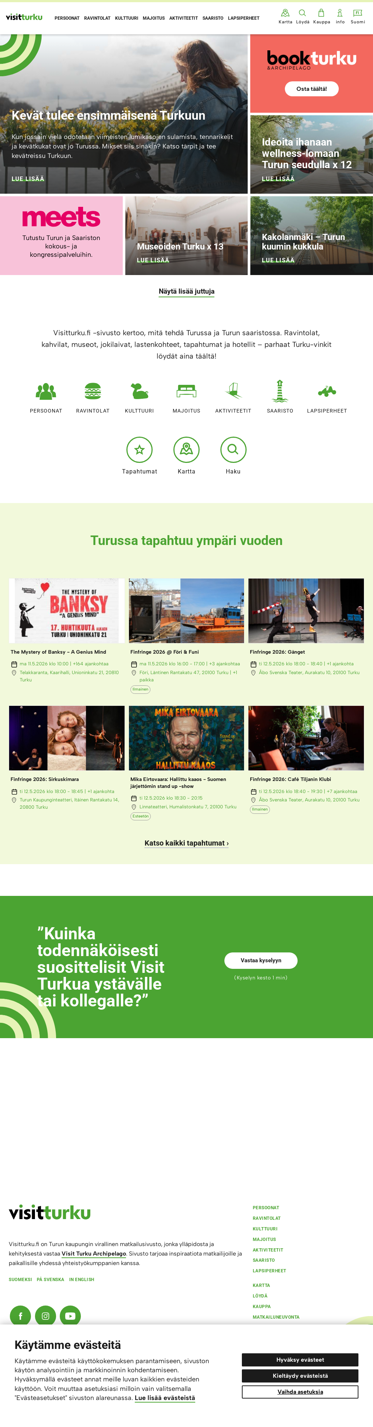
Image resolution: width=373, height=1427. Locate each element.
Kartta (186, 456)
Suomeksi (20, 1279)
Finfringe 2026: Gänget (277, 652)
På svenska (50, 1279)
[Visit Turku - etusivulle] (24, 16)
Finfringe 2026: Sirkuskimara (45, 779)
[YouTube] (70, 1316)
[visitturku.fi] (49, 1217)
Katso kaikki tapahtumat (185, 843)
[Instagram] (45, 1316)
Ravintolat (93, 394)
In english (81, 1279)
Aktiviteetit (233, 394)
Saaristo (280, 394)
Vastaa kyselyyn (261, 960)
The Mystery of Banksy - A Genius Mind (58, 652)
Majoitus (186, 394)
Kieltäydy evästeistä (300, 1375)
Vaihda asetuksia (300, 1391)
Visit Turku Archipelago (94, 1253)
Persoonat (46, 394)
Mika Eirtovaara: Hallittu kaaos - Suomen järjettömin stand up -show (178, 782)
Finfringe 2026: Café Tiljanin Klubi (290, 779)
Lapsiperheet (327, 394)
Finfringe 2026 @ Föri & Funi (164, 652)
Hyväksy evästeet (300, 1359)
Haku (233, 456)
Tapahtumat (139, 456)
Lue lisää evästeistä (165, 1398)
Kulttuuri (139, 394)
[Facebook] (20, 1316)
